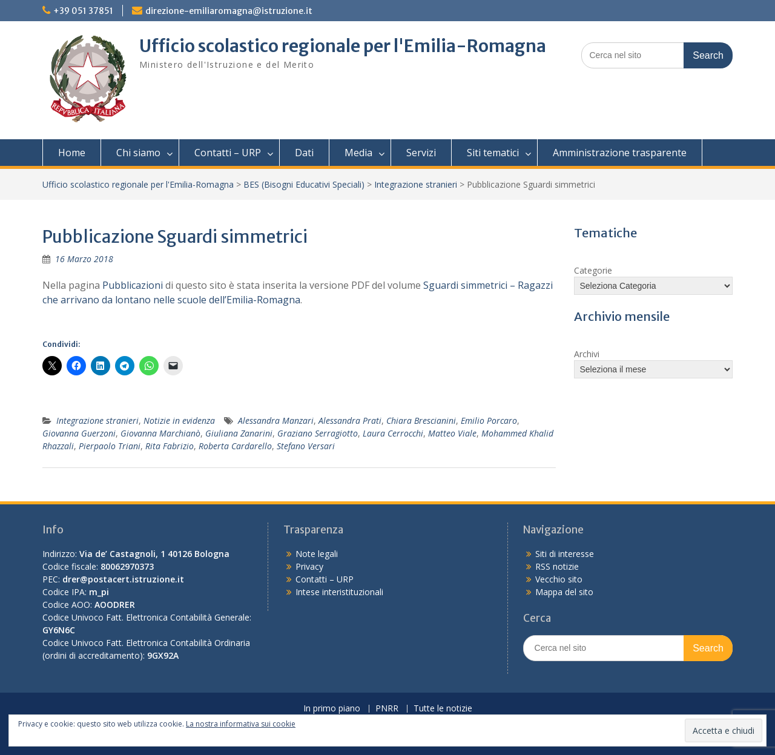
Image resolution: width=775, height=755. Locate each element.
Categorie (593, 270)
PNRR (386, 709)
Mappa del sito (564, 592)
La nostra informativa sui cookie (240, 724)
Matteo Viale (452, 433)
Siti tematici (493, 152)
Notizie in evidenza (179, 420)
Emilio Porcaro (489, 420)
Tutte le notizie (443, 709)
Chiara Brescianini (421, 420)
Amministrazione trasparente (620, 152)
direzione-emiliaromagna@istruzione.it (228, 10)
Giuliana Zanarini (238, 433)
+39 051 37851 (83, 10)
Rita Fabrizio (169, 446)
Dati (304, 152)
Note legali (316, 553)
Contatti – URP (227, 152)
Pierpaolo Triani (109, 446)
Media (358, 152)
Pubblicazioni (132, 285)
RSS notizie (557, 566)
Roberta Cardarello (235, 446)
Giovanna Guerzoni (79, 433)
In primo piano (331, 709)
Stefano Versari (306, 446)
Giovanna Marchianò (160, 433)
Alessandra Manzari (276, 420)
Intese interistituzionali (339, 592)
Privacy (309, 566)
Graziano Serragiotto (317, 433)
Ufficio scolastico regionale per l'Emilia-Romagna (342, 46)
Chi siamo (138, 152)
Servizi (421, 152)
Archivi (586, 354)
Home (71, 152)
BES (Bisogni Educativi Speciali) (303, 184)
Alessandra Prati (349, 420)
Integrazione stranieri (415, 184)
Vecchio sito (558, 579)
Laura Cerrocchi (393, 433)
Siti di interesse (564, 553)
